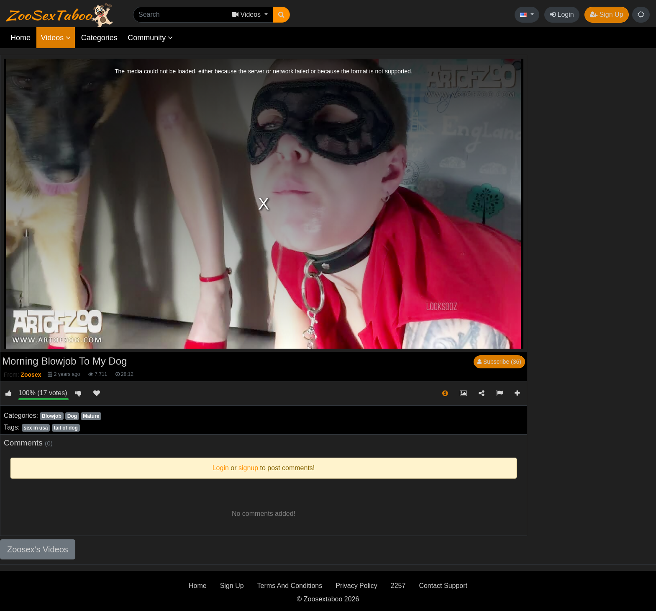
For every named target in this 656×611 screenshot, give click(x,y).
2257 (398, 585)
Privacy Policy (356, 585)
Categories (99, 38)
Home (20, 38)
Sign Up (606, 14)
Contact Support (443, 585)
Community (150, 38)
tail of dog (66, 428)
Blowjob (52, 416)
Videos (56, 38)
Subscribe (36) (499, 361)
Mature (91, 416)
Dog (72, 416)
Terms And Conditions (290, 585)
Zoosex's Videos (37, 549)
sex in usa (35, 428)
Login (562, 14)
